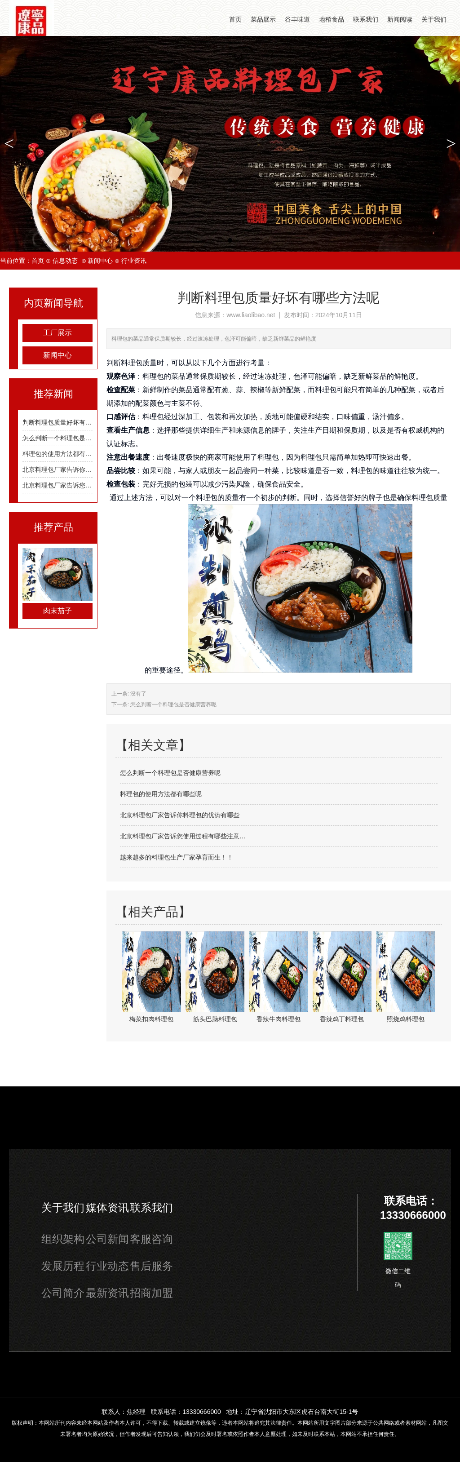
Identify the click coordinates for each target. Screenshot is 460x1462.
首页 (235, 19)
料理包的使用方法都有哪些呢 (63, 453)
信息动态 (65, 260)
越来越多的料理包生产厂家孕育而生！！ (176, 857)
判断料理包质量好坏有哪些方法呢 (69, 422)
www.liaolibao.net (250, 315)
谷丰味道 (297, 19)
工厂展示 (57, 333)
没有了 (137, 694)
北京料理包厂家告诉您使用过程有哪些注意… (183, 836)
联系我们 (365, 19)
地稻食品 (331, 19)
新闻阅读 (399, 19)
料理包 (153, 376)
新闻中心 (100, 260)
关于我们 (434, 19)
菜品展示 (263, 19)
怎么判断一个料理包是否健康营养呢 (72, 438)
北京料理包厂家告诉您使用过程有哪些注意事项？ (91, 485)
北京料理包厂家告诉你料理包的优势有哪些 (82, 469)
